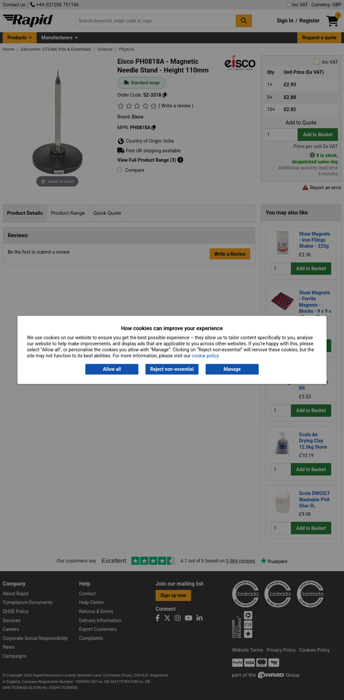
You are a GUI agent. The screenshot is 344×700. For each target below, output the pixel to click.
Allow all (112, 369)
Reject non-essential (172, 369)
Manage (232, 369)
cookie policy (205, 356)
